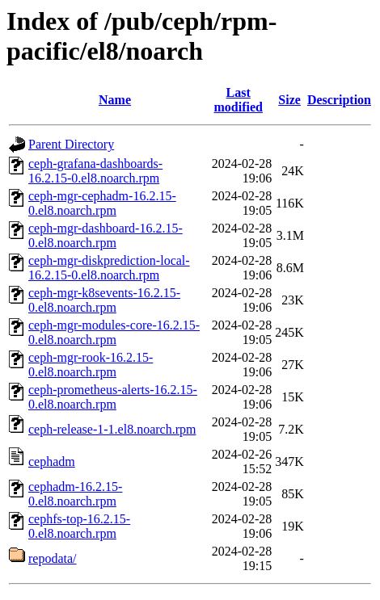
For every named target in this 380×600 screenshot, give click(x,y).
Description (339, 100)
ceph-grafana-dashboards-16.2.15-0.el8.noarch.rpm (95, 171)
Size (289, 100)
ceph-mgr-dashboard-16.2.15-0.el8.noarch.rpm (105, 235)
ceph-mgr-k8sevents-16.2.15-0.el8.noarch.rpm (104, 300)
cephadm (51, 461)
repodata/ (52, 558)
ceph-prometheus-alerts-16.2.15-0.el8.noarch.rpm (112, 397)
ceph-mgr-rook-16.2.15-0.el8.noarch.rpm (90, 364)
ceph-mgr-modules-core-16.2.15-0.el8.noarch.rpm (114, 332)
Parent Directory (71, 144)
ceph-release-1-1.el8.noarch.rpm (112, 429)
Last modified (237, 100)
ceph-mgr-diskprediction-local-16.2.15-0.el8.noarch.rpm (109, 268)
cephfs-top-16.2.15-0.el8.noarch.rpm (79, 526)
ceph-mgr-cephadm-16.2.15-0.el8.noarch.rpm (102, 203)
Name (115, 100)
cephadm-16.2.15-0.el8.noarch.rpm (75, 494)
